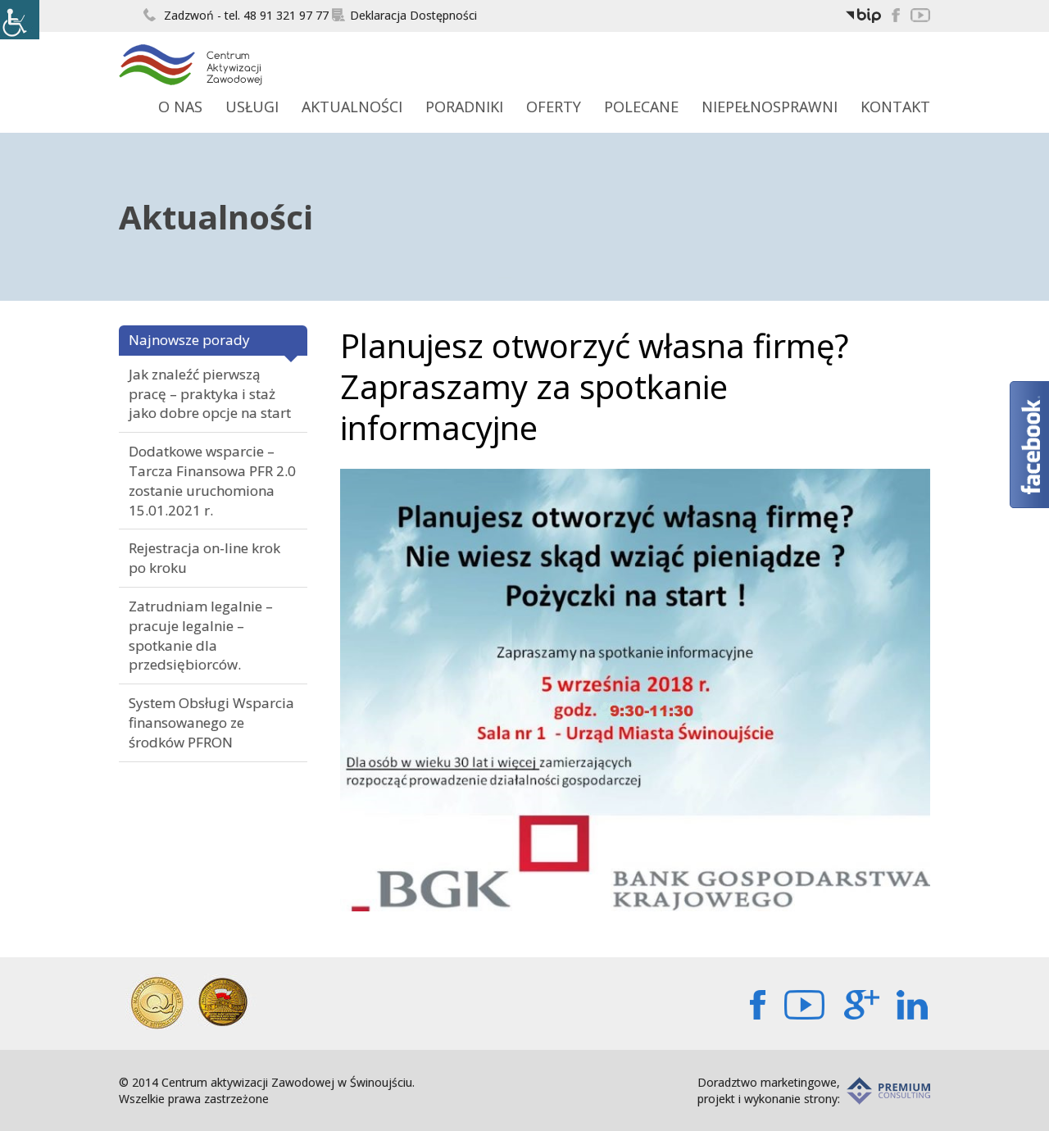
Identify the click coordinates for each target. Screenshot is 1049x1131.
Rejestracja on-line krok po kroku (204, 557)
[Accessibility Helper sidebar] (19, 19)
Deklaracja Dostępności (404, 15)
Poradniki (464, 106)
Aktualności (352, 106)
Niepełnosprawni (770, 106)
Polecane (641, 106)
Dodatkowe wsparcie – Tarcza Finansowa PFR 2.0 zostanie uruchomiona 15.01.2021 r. (212, 480)
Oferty (553, 106)
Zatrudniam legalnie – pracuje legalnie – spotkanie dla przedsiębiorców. (201, 635)
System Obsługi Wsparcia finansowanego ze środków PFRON (211, 722)
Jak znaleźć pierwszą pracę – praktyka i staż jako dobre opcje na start (210, 394)
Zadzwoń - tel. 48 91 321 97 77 (236, 15)
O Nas (180, 106)
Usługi (252, 106)
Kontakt (895, 106)
